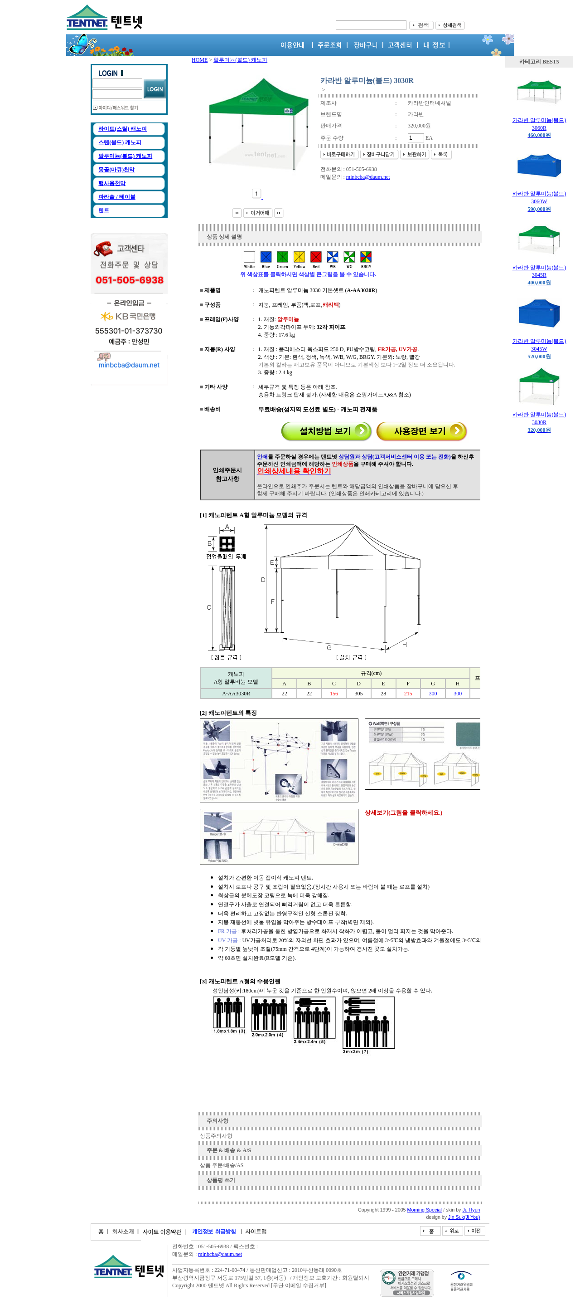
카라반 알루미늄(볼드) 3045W (539, 349)
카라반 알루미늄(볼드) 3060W (539, 201)
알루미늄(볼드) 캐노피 (125, 156)
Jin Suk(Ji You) (464, 1217)
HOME (200, 60)
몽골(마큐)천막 (116, 169)
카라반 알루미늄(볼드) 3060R (539, 128)
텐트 (103, 210)
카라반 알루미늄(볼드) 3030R (539, 422)
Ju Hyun (471, 1209)
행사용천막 (112, 183)
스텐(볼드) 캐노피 (119, 142)
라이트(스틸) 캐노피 (122, 129)
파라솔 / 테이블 (116, 197)
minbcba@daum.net (368, 177)
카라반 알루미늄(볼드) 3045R (539, 275)
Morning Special (424, 1209)
